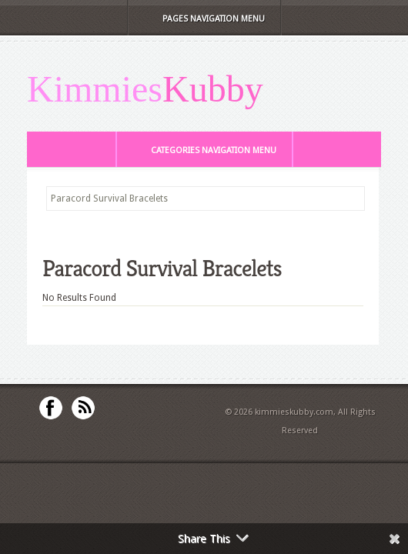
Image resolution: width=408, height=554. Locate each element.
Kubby (212, 89)
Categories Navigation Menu (203, 150)
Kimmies (94, 89)
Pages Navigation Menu (203, 19)
